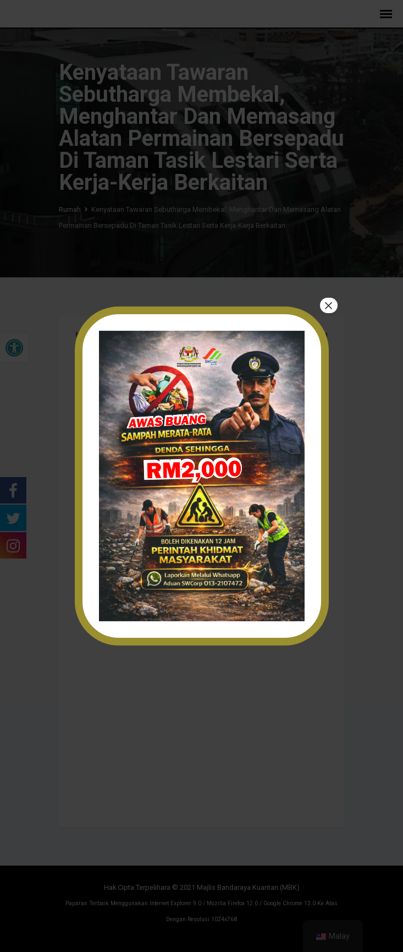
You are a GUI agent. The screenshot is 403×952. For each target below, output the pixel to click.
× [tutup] (328, 305)
